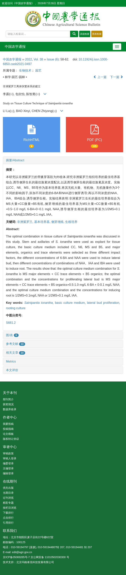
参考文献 (15, 343)
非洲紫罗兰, (25, 221)
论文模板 (8, 433)
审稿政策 (8, 453)
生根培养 (71, 221)
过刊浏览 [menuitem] (8, 497)
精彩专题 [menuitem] (8, 502)
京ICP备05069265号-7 (16, 557)
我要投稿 (8, 423)
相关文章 (15, 352)
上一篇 (99, 77)
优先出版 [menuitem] (8, 487)
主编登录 (8, 468)
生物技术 (25, 70)
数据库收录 (9, 409)
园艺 (38, 70)
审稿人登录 (9, 458)
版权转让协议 (11, 438)
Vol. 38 (38, 59)
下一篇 (116, 77)
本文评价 (12, 370)
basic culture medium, (71, 302)
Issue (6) (53, 59)
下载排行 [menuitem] (8, 512)
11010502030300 (55, 557)
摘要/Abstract (15, 160)
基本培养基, (42, 221)
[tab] (63, 160)
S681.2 (11, 322)
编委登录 (8, 463)
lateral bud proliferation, (103, 302)
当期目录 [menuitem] (8, 492)
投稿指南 (8, 428)
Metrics (11, 361)
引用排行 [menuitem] (8, 522)
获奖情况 (8, 404)
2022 (28, 59)
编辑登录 (8, 473)
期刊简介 (8, 399)
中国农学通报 (15, 47)
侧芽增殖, (58, 221)
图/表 (12, 335)
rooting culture (15, 308)
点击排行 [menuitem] (8, 517)
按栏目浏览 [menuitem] (9, 507)
